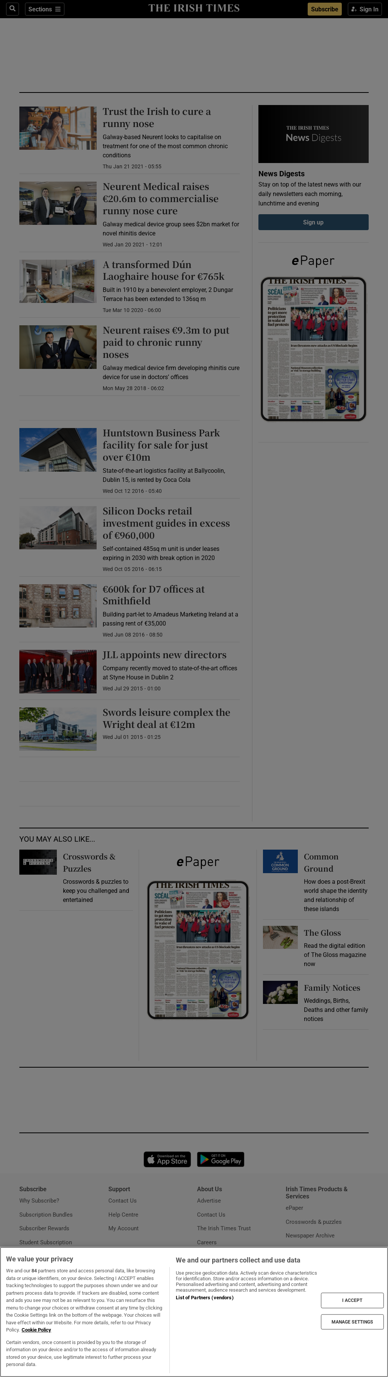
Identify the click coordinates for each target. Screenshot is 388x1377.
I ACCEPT (352, 1300)
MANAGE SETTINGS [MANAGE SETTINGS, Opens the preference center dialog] (352, 1321)
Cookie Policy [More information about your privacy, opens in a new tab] (36, 1330)
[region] (194, 1312)
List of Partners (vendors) (204, 1297)
